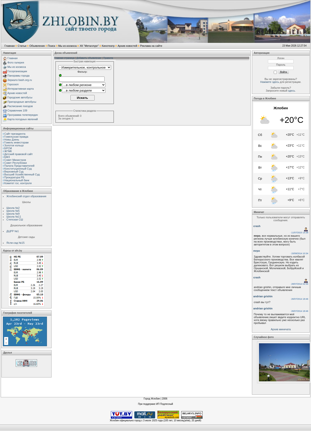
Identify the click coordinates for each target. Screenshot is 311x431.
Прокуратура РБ (14, 177)
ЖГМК (8, 151)
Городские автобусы (20, 97)
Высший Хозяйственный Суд (22, 174)
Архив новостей (127, 45)
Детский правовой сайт (18, 154)
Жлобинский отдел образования (26, 196)
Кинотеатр (108, 45)
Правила (108, 58)
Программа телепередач (23, 114)
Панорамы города (19, 75)
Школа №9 (13, 213)
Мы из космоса (67, 45)
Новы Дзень (11, 139)
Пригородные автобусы (22, 101)
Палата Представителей (19, 165)
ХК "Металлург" (89, 45)
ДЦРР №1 (13, 231)
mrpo (256, 250)
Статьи (22, 45)
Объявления (37, 45)
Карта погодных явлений (23, 119)
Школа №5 (13, 210)
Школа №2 (13, 207)
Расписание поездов (20, 106)
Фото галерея (16, 62)
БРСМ (8, 148)
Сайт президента (14, 133)
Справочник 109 (17, 110)
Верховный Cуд (13, 171)
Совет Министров (15, 159)
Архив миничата (281, 329)
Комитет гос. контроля (18, 183)
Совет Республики (15, 162)
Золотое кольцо (14, 145)
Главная (10, 45)
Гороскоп (13, 84)
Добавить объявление (88, 58)
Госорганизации (17, 71)
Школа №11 (14, 216)
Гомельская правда (16, 136)
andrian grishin (263, 296)
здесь (291, 90)
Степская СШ (15, 219)
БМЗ (7, 157)
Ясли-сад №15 (16, 242)
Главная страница (64, 58)
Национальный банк (16, 180)
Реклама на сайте (151, 45)
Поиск (51, 45)
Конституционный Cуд (18, 168)
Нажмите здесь (269, 81)
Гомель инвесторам (16, 142)
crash (256, 226)
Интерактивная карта (21, 88)
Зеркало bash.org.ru (20, 79)
